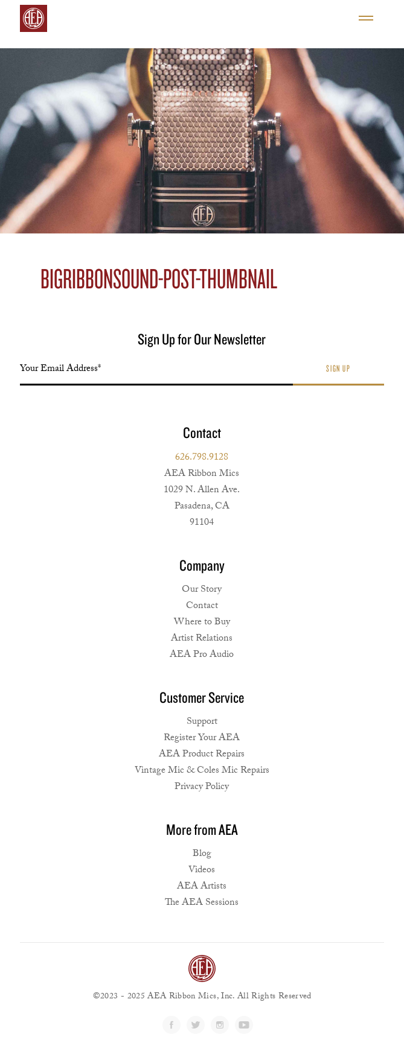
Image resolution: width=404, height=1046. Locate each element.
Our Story (202, 590)
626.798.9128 (201, 458)
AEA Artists (201, 887)
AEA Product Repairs (202, 755)
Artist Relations (201, 639)
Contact (202, 606)
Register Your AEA (202, 739)
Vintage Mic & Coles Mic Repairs (202, 771)
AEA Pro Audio (202, 655)
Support (202, 722)
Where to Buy (202, 623)
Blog (202, 854)
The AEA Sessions (202, 903)
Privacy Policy (202, 787)
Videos (201, 871)
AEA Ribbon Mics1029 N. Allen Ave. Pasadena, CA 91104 (202, 498)
